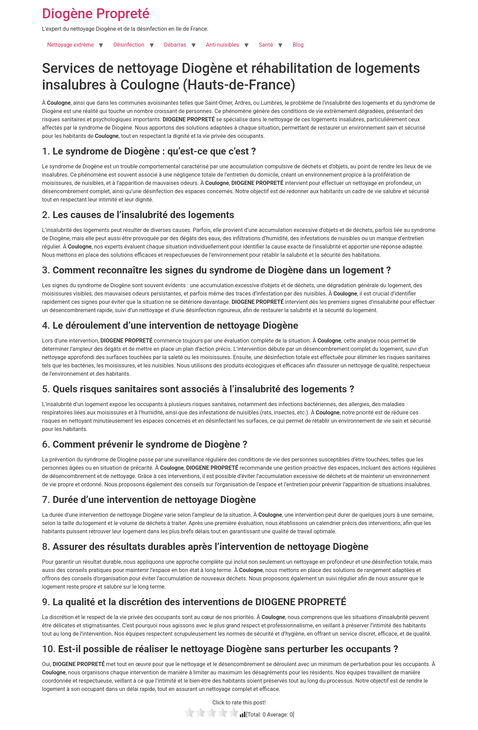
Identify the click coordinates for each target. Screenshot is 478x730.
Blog (298, 44)
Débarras (175, 44)
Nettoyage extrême (70, 44)
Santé (266, 44)
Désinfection (128, 44)
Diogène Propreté (96, 14)
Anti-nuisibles (222, 44)
